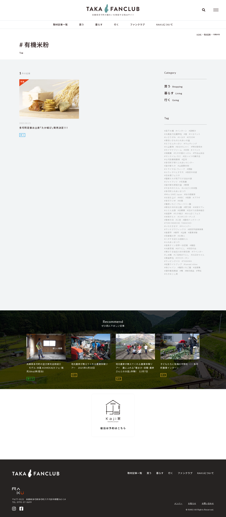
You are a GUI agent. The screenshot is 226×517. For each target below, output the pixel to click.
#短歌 (188, 197)
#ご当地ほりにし (181, 255)
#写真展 (183, 182)
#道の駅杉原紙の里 (173, 185)
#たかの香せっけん (182, 153)
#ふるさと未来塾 (189, 188)
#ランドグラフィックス (175, 229)
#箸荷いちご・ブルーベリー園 (177, 204)
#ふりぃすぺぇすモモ (174, 172)
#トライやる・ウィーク (174, 169)
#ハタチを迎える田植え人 (176, 239)
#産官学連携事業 (195, 229)
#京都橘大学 (170, 236)
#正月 (184, 159)
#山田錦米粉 (183, 166)
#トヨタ (181, 137)
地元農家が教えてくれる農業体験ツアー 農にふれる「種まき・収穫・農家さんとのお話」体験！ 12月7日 (135, 368)
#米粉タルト (170, 217)
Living (173, 93)
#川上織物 (169, 147)
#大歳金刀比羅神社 (173, 134)
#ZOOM (191, 137)
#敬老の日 (169, 220)
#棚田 (192, 245)
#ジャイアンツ (170, 182)
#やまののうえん (172, 188)
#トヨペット (194, 134)
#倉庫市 (168, 232)
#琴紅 (198, 271)
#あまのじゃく (182, 147)
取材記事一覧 (60, 24)
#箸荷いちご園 (184, 267)
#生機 (183, 232)
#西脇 (189, 169)
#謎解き (192, 131)
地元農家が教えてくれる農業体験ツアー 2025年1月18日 (89, 366)
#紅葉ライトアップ (173, 264)
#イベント (195, 150)
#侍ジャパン (170, 267)
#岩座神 (168, 213)
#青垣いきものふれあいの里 (177, 140)
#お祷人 (181, 236)
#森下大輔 (169, 131)
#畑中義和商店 (171, 271)
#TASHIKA (187, 261)
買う (81, 24)
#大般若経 (169, 248)
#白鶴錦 (181, 210)
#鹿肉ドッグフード (191, 220)
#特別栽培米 (196, 147)
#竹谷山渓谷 (198, 153)
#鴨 (181, 271)
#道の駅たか (170, 166)
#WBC (181, 197)
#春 (185, 134)
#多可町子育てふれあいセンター (179, 162)
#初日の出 (191, 248)
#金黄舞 (196, 267)
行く (116, 24)
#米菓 (180, 201)
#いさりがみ (170, 137)
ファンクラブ (137, 24)
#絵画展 (168, 153)
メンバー (178, 503)
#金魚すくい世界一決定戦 (176, 245)
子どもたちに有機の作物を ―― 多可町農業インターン (179, 366)
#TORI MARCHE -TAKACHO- (178, 223)
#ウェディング (190, 143)
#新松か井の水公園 (173, 207)
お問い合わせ (208, 503)
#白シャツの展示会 (191, 156)
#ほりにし (180, 248)
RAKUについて (164, 24)
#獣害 (186, 185)
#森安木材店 (191, 172)
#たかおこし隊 (171, 274)
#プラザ (196, 197)
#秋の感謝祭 (189, 194)
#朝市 (176, 232)
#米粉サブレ (198, 207)
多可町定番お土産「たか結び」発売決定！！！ (43, 127)
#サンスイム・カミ (172, 156)
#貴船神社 (169, 258)
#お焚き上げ (170, 197)
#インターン (181, 131)
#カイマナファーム (173, 150)
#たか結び (178, 213)
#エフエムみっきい (173, 143)
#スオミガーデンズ (186, 217)
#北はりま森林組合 (195, 210)
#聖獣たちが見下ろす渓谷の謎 (178, 178)
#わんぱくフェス (192, 213)
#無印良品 (189, 271)
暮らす (99, 24)
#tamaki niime (191, 264)
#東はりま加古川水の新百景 (177, 252)
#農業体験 (192, 232)
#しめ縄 (168, 255)
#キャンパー (185, 226)
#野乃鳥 (187, 207)
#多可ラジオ (170, 201)
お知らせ (192, 503)
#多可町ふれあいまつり (175, 191)
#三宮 (178, 220)
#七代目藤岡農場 (172, 159)
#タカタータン (182, 258)
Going (171, 100)
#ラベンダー (197, 252)
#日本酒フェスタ (172, 175)
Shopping (173, 86)
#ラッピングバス (172, 261)
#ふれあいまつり (172, 242)
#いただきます (171, 226)
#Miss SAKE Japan (173, 194)
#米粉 (186, 150)
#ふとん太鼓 (170, 210)
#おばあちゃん (197, 255)
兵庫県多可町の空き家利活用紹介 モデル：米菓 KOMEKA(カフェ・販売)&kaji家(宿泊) (45, 368)
